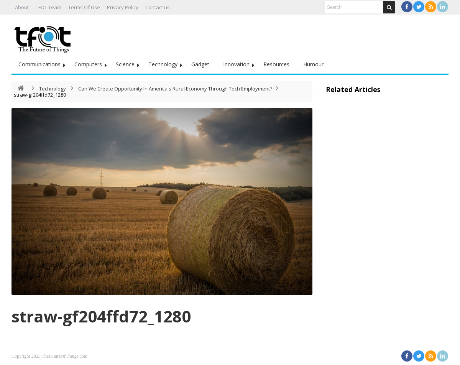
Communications (39, 64)
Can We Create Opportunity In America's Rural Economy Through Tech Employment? (175, 88)
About (22, 7)
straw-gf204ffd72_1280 (101, 316)
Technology (162, 64)
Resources (276, 64)
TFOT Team (48, 7)
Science (125, 64)
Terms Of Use (84, 7)
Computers (88, 64)
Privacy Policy (122, 7)
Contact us (157, 7)
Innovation (236, 64)
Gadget (200, 64)
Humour (313, 64)
